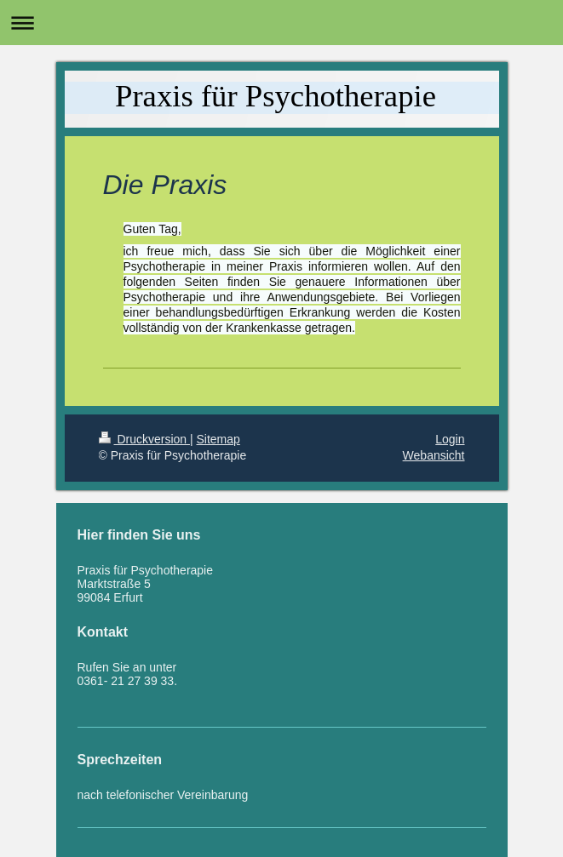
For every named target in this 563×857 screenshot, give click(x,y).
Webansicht (434, 455)
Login (449, 439)
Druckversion (144, 439)
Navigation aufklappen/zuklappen (281, 22)
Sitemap (218, 439)
